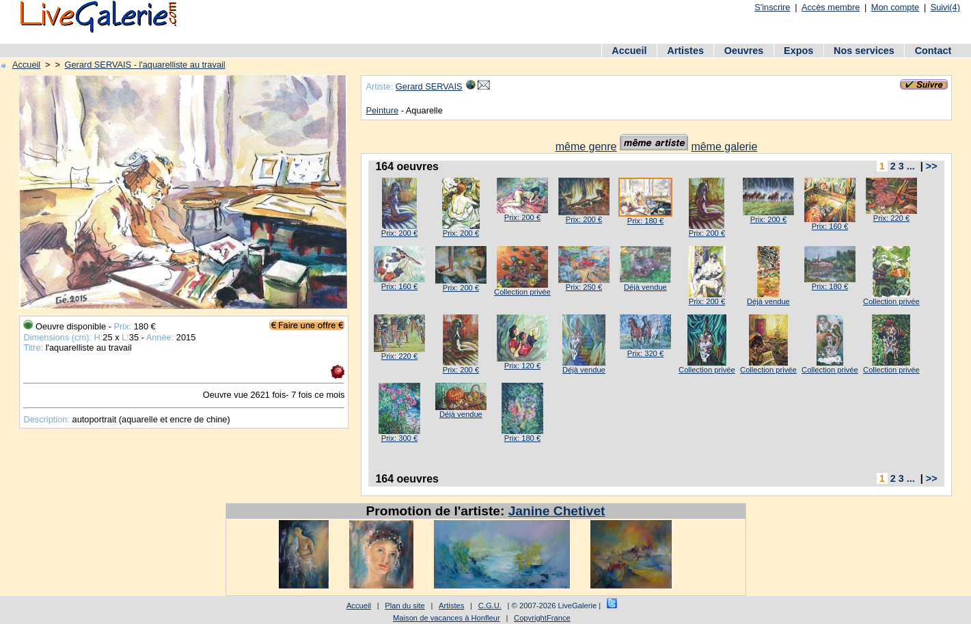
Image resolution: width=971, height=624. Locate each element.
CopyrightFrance (542, 618)
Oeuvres (744, 50)
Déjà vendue (645, 287)
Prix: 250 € (584, 287)
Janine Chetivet (556, 511)
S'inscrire (772, 7)
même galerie (724, 146)
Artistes (685, 50)
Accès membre (831, 7)
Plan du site (404, 605)
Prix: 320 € (645, 353)
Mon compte (895, 7)
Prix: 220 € (891, 218)
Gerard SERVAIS (429, 86)
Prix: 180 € (645, 221)
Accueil (629, 50)
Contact (933, 50)
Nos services (864, 50)
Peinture (382, 110)
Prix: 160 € (830, 226)
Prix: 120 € (522, 366)
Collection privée (522, 292)
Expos (798, 50)
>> (932, 166)
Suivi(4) (945, 7)
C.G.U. (490, 605)
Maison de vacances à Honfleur (446, 618)
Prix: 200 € (399, 233)
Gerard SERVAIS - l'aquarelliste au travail (144, 64)
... (911, 166)
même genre (586, 146)
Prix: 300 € (399, 438)
